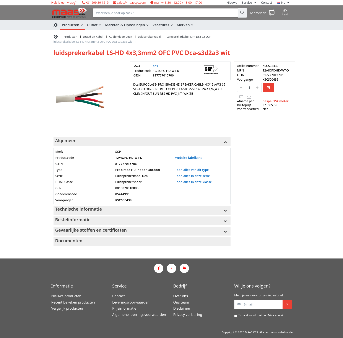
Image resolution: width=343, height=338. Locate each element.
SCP (155, 66)
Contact (266, 2)
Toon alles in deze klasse (193, 182)
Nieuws (231, 2)
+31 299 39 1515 (97, 2)
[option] (89, 97)
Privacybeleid (275, 315)
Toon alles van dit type (192, 170)
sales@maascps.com (131, 2)
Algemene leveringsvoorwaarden (139, 314)
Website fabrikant (188, 158)
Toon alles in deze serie (192, 176)
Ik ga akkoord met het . (262, 315)
